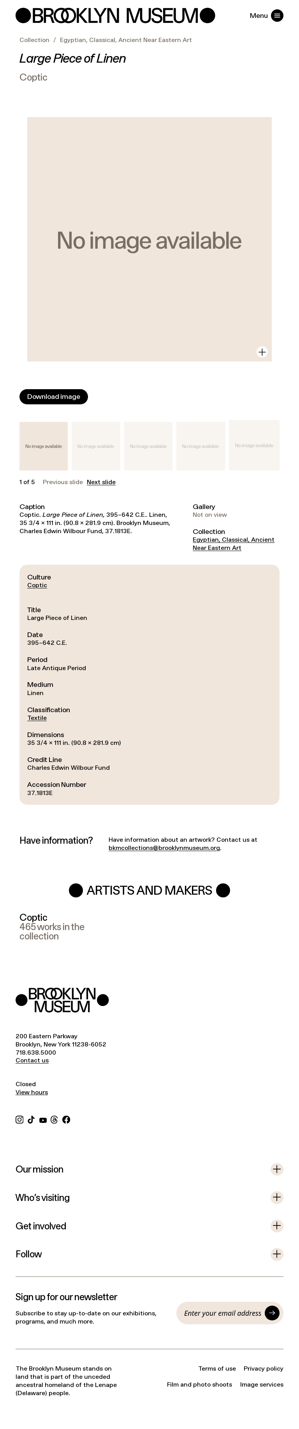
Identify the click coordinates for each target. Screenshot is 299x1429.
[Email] (222, 1313)
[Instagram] (19, 1118)
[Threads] (54, 1118)
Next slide (101, 482)
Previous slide (63, 482)
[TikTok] (31, 1118)
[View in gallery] (262, 352)
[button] (43, 446)
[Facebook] (66, 1118)
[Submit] (272, 1313)
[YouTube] (43, 1118)
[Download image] (53, 396)
